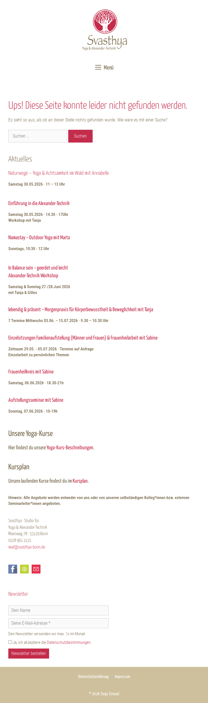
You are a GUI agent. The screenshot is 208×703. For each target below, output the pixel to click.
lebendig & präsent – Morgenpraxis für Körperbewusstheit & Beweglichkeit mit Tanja (80, 309)
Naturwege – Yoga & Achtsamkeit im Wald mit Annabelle (58, 173)
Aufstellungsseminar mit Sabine (35, 400)
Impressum (122, 677)
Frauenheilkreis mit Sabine (31, 372)
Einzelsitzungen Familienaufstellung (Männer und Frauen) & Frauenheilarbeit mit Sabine (83, 338)
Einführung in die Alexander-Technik (39, 203)
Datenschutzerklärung (93, 677)
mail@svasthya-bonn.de (26, 547)
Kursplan (80, 481)
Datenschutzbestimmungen (68, 642)
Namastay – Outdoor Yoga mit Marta (39, 237)
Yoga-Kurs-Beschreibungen (70, 447)
